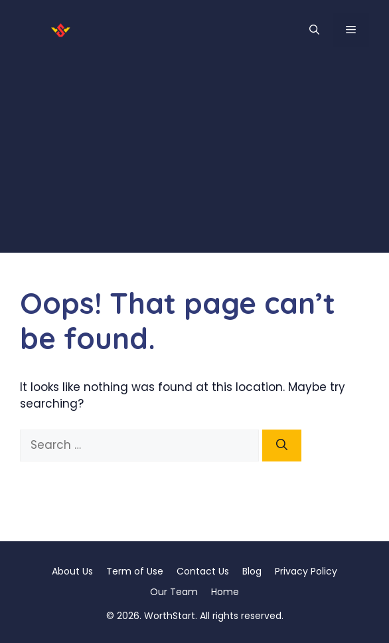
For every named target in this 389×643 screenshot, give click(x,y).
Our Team (174, 591)
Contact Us (203, 571)
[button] (314, 30)
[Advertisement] (194, 159)
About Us (72, 571)
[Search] (281, 445)
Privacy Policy (306, 571)
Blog (252, 571)
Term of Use (134, 571)
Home (225, 591)
